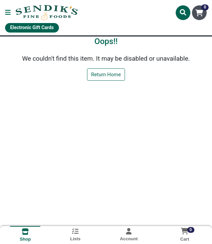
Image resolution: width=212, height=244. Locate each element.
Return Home (106, 75)
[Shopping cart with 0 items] (199, 12)
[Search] (183, 12)
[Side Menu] (7, 12)
